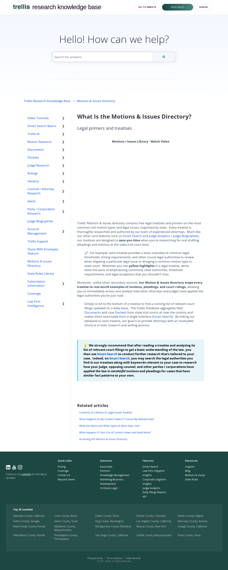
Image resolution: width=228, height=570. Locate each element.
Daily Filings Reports (154, 492)
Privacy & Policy (95, 558)
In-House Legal (109, 488)
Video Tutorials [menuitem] (38, 118)
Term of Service (114, 558)
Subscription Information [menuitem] (36, 283)
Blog (187, 470)
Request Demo (66, 479)
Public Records (133, 558)
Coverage (63, 470)
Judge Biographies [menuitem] (40, 221)
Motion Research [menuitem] (40, 142)
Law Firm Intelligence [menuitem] (36, 303)
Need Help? (177, 7)
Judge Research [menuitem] (38, 165)
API (144, 496)
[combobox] (114, 57)
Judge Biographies (185, 236)
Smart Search (132, 236)
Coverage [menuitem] (34, 293)
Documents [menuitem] (36, 149)
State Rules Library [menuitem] (41, 273)
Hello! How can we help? (114, 39)
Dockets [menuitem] (33, 157)
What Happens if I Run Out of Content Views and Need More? (115, 432)
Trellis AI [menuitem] (34, 134)
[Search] (164, 57)
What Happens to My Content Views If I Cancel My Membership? (116, 419)
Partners (105, 470)
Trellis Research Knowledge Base (47, 101)
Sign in (203, 7)
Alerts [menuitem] (32, 201)
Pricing (62, 466)
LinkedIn (26, 474)
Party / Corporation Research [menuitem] (41, 211)
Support (190, 466)
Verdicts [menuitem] (33, 181)
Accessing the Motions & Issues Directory (103, 439)
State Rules (191, 479)
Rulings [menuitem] (33, 173)
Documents (92, 312)
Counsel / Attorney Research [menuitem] (41, 191)
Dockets (120, 312)
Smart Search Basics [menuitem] (42, 126)
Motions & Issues (195, 475)
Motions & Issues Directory (96, 101)
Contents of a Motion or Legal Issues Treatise (105, 412)
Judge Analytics (159, 236)
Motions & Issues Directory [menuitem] (40, 263)
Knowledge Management (114, 475)
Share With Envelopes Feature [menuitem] (43, 251)
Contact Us (64, 475)
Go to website (147, 7)
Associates (106, 466)
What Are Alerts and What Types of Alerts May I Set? (109, 425)
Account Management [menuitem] (37, 231)
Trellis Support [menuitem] (38, 241)
